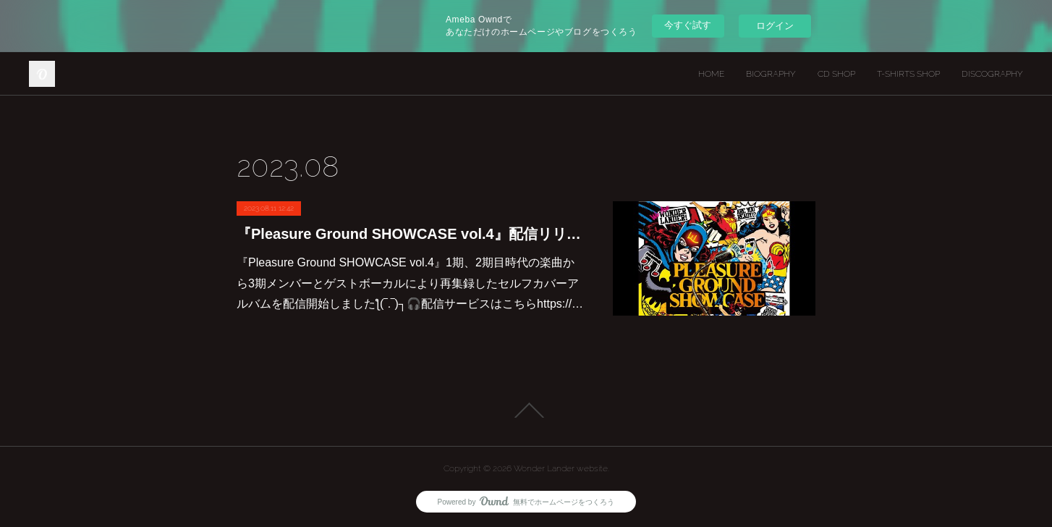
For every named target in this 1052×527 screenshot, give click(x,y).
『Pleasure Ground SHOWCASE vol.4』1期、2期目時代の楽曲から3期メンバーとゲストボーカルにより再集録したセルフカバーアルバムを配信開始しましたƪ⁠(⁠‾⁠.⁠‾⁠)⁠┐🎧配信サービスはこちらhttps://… (410, 283)
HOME (711, 74)
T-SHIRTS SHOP (908, 74)
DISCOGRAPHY (992, 74)
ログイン (775, 25)
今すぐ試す (687, 25)
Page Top (526, 410)
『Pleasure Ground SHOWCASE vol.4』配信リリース (410, 234)
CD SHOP (836, 74)
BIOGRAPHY (771, 74)
